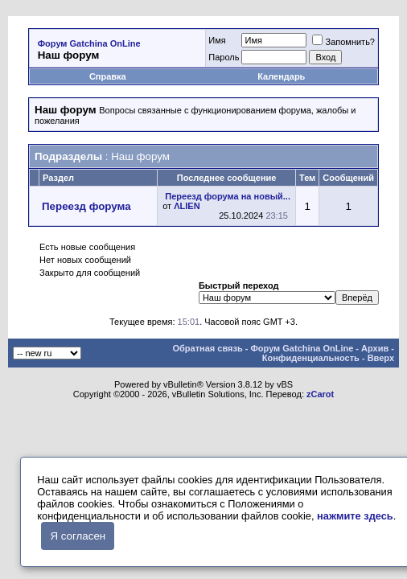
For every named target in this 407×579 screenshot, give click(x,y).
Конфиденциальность (311, 358)
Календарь (281, 76)
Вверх (381, 358)
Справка (107, 76)
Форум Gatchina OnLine (89, 43)
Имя (216, 40)
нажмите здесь (355, 516)
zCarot (320, 394)
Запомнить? (343, 42)
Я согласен (77, 536)
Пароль (223, 57)
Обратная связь (207, 348)
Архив (374, 348)
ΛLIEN (186, 206)
